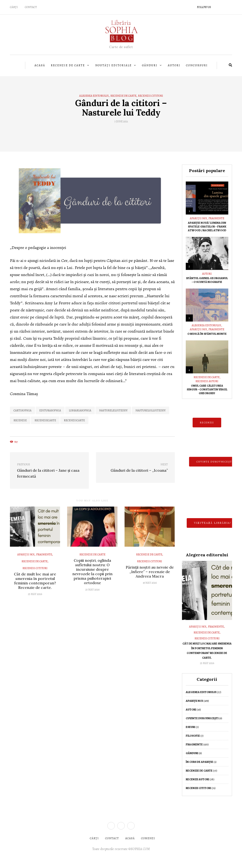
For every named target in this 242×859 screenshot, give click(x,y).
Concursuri (197, 65)
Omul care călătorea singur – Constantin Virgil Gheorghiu (207, 389)
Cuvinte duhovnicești (202, 718)
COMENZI (148, 838)
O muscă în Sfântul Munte (207, 334)
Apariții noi (26, 554)
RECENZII (207, 422)
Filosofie (193, 736)
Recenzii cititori (150, 95)
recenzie (20, 420)
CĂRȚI (14, 7)
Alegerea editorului (94, 95)
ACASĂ (130, 838)
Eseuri (190, 727)
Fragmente (44, 554)
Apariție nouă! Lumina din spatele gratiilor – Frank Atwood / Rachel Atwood (207, 226)
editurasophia (50, 410)
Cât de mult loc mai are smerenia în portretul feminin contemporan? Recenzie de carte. (35, 581)
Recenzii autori (206, 381)
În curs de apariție (199, 762)
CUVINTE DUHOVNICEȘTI (214, 461)
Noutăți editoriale (113, 65)
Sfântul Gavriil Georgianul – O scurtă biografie (207, 280)
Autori (174, 65)
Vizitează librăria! (212, 522)
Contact (31, 7)
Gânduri (149, 65)
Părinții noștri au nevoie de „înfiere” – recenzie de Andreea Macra (150, 571)
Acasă (40, 65)
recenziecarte (45, 420)
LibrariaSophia (80, 410)
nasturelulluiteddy (150, 410)
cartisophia (22, 410)
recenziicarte (74, 420)
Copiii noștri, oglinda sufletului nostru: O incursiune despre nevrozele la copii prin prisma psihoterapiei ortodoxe (92, 571)
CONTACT (112, 838)
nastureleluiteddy (113, 410)
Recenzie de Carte (68, 65)
